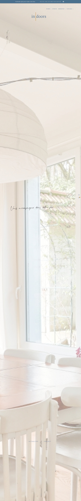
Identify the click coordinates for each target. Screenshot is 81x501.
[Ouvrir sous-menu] (51, 9)
